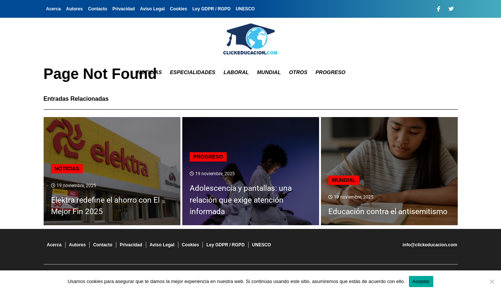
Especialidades (193, 72)
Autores (74, 8)
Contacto (97, 8)
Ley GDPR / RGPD (211, 8)
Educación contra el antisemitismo (387, 211)
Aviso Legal (152, 8)
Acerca (53, 8)
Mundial (269, 72)
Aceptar (421, 281)
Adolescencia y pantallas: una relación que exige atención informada (241, 200)
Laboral (235, 72)
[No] (491, 281)
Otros (298, 72)
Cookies (178, 8)
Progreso (330, 72)
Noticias (149, 72)
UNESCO (245, 8)
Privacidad (123, 8)
